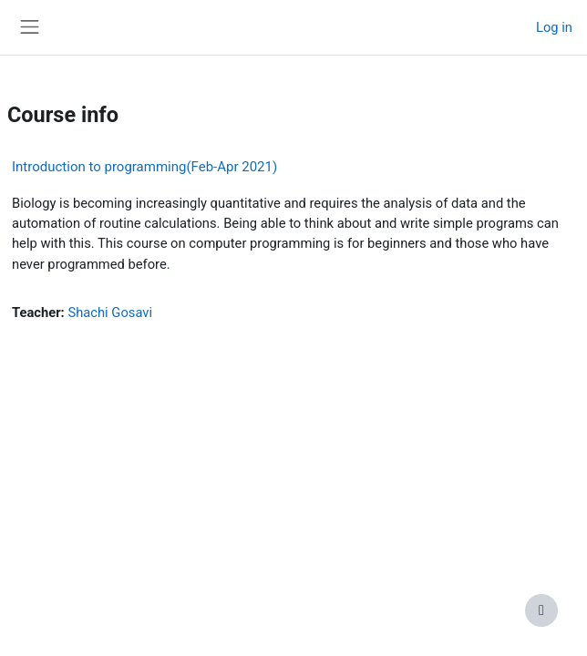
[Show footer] (541, 610)
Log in (554, 27)
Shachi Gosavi (109, 312)
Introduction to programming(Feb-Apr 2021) (144, 167)
